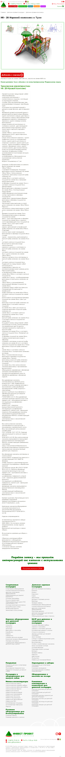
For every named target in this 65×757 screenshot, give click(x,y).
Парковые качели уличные (40, 649)
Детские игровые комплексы (34, 12)
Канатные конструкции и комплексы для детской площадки (41, 684)
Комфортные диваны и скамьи (42, 630)
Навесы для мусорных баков (41, 659)
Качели (34, 592)
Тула (3, 1)
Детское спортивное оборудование (12, 593)
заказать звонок (23, 6)
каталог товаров (13, 6)
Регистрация (60, 3)
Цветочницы (35, 656)
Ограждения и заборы (43, 663)
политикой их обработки (38, 751)
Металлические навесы (13, 683)
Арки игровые (36, 637)
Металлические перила (13, 688)
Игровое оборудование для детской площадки (17, 621)
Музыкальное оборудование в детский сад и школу (15, 643)
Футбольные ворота (12, 608)
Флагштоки (35, 658)
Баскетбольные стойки (13, 606)
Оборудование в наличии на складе (41, 675)
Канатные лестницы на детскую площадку (42, 702)
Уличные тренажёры (12, 598)
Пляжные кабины (37, 640)
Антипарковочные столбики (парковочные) (41, 670)
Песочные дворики (38, 611)
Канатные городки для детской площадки (42, 705)
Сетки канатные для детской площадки (41, 693)
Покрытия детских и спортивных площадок (16, 665)
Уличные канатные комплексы (15, 605)
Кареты (8, 633)
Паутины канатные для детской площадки (42, 690)
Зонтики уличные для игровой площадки (41, 634)
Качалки (34, 590)
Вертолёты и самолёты (13, 630)
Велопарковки (36, 642)
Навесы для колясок (12, 690)
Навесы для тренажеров (14, 694)
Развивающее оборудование (41, 604)
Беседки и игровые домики (40, 599)
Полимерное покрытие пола (15, 668)
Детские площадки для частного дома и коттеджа (42, 613)
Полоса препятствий (12, 600)
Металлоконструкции (17, 681)
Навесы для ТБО (11, 701)
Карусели (35, 594)
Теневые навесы (37, 602)
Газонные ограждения (39, 668)
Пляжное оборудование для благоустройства (15, 711)
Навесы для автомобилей (14, 699)
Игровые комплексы (12, 640)
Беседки (34, 651)
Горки (34, 595)
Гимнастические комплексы (15, 590)
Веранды (35, 601)
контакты (43, 6)
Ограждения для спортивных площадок (41, 665)
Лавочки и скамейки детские (41, 628)
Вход (55, 3)
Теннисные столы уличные (14, 610)
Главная (3, 12)
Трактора (9, 628)
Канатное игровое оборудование (17, 639)
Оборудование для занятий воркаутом (14, 596)
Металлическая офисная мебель (17, 687)
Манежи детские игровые (14, 637)
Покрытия (11, 663)
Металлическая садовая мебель (16, 685)
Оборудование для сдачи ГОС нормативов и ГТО (16, 602)
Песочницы (35, 597)
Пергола (34, 654)
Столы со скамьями (38, 632)
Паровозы (9, 626)
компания (37, 6)
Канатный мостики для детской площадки (42, 699)
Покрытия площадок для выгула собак (16, 670)
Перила (8, 706)
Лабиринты (9, 635)
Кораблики (9, 632)
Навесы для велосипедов (14, 692)
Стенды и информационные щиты (43, 638)
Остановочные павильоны (14, 704)
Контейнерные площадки (14, 703)
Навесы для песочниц (13, 695)
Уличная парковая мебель (40, 625)
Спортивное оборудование (15, 588)
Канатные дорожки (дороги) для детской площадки (42, 696)
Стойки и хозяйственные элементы (43, 644)
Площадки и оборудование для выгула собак (15, 676)
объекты (30, 6)
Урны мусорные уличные (40, 645)
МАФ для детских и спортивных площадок (42, 621)
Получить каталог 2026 (32, 568)
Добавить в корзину (12, 75)
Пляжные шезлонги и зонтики (15, 717)
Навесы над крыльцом (13, 697)
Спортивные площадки (12, 586)
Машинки (9, 625)
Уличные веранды (37, 647)
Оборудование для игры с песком (43, 616)
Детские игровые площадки (15, 12)
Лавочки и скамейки (38, 626)
